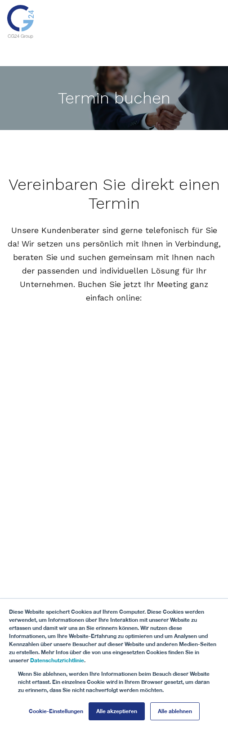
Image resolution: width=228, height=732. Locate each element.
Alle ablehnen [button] (175, 711)
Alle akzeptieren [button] (116, 711)
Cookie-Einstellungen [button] (56, 711)
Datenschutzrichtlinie (57, 660)
